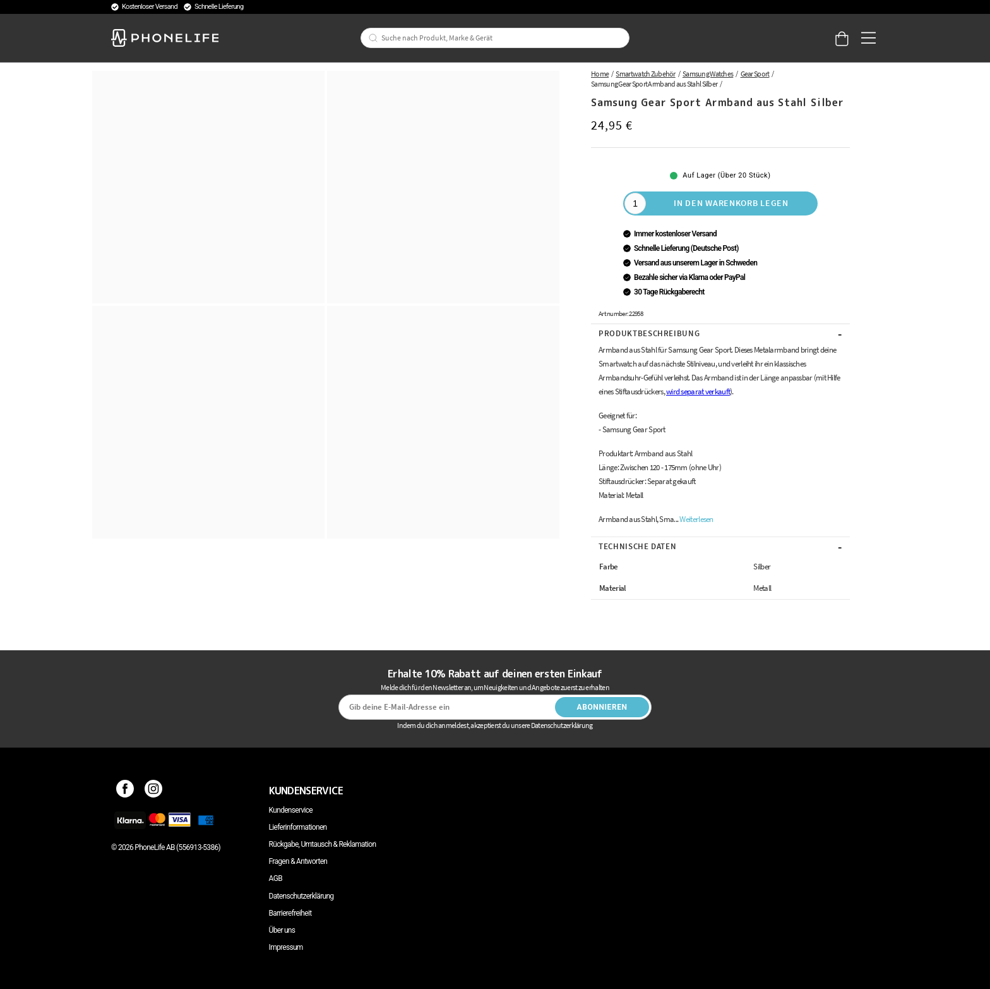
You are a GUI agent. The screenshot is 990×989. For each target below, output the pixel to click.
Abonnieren (602, 707)
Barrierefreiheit (290, 913)
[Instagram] (154, 790)
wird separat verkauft (698, 391)
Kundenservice (291, 810)
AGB (275, 878)
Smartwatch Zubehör (645, 73)
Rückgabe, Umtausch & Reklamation (322, 844)
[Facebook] (125, 790)
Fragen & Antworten (298, 861)
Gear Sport (755, 73)
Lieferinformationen (298, 827)
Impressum (286, 947)
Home (600, 73)
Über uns (282, 930)
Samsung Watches (708, 73)
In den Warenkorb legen (731, 203)
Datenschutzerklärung (301, 896)
